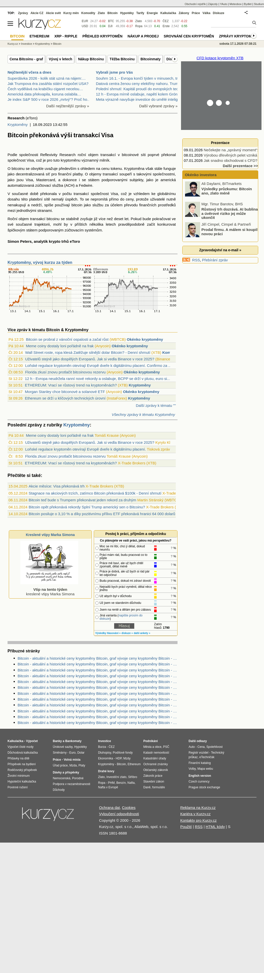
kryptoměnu (70, 160)
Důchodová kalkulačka (23, 752)
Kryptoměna (134, 168)
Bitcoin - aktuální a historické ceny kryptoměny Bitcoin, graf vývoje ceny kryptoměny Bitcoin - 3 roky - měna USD (98, 711)
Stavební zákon (153, 781)
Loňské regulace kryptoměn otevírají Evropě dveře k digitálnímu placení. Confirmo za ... (98, 365)
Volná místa (72, 759)
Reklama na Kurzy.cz (198, 807)
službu (97, 205)
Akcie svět (53, 13)
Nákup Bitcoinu (91, 59)
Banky (57, 741)
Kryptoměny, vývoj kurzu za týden (40, 262)
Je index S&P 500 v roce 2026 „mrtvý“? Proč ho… (49, 99)
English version (200, 775)
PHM (111, 783)
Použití (186, 826)
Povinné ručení (18, 787)
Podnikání (150, 741)
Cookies (129, 807)
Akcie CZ (36, 13)
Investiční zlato (116, 777)
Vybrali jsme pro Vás (114, 72)
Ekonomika (105, 758)
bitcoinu (18, 168)
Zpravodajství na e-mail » (220, 250)
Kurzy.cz (13, 43)
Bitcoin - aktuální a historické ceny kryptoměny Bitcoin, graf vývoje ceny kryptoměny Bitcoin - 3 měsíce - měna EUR (98, 687)
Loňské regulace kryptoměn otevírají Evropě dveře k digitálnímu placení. (85, 449)
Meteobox (236, 4)
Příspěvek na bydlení (22, 764)
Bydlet (248, 4)
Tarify (140, 13)
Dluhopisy (104, 752)
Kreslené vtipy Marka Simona (50, 535)
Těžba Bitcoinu (122, 59)
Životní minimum (19, 775)
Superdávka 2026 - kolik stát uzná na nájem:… (47, 78)
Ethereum (40, 36)
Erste (166, 26)
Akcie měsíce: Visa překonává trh (56, 486)
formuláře (158, 787)
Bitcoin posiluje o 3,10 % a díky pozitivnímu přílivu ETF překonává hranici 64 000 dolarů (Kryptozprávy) (115, 514)
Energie (152, 13)
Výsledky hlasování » (108, 633)
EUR (85, 21)
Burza (102, 747)
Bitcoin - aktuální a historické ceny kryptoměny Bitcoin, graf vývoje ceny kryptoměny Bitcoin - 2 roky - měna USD (98, 705)
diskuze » (127, 633)
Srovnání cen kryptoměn (189, 36)
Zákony (184, 13)
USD (85, 26)
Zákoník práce (152, 775)
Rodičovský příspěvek (22, 770)
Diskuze (218, 13)
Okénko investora (200, 175)
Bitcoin (112, 13)
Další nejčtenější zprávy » (67, 106)
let (126, 219)
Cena (201, 747)
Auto (192, 747)
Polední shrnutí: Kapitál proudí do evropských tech (138, 89)
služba (57, 185)
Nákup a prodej (143, 36)
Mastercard (45, 180)
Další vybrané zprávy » (158, 106)
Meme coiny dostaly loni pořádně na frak (60, 346)
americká (168, 180)
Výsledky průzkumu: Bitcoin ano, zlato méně (226, 191)
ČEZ (166, 21)
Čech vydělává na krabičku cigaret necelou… (45, 89)
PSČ (166, 747)
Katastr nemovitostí (156, 752)
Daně (147, 787)
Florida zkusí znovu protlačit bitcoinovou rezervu (65, 372)
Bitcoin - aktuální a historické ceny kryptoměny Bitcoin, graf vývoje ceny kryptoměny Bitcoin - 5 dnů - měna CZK (98, 693)
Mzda (73, 765)
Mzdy (127, 758)
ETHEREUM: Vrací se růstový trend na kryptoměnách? (71, 385)
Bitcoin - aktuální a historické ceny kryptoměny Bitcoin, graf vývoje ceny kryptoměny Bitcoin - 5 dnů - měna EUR (98, 664)
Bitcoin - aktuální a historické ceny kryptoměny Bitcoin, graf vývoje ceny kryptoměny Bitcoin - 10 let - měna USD (98, 717)
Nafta (131, 783)
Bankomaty (73, 741)
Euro (72, 752)
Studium (259, 4)
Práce (196, 13)
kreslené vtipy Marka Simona (49, 589)
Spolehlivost (214, 747)
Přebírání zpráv (215, 260)
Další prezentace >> (240, 166)
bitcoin (76, 205)
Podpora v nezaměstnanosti (71, 784)
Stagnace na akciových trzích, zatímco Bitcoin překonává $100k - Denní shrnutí (95, 493)
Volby (192, 768)
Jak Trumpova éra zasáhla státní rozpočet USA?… (50, 83)
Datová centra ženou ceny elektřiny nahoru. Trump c (140, 83)
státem (93, 180)
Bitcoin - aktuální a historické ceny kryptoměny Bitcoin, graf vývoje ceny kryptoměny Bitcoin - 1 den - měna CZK (98, 676)
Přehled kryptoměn (102, 36)
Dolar (80, 752)
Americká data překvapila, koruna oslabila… (44, 94)
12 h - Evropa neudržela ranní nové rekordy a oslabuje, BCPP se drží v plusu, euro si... (97, 378)
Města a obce (152, 747)
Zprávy (23, 13)
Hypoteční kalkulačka (22, 781)
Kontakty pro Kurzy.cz (198, 820)
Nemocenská (61, 778)
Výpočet (32, 741)
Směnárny (60, 752)
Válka (206, 13)
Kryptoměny (18, 124)
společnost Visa (21, 160)
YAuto (223, 4)
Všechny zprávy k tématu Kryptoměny (143, 414)
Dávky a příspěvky (66, 772)
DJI (110, 26)
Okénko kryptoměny (145, 339)
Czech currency (199, 781)
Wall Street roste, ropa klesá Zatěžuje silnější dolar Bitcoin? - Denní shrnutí (87, 352)
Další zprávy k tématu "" (156, 405)
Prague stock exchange (204, 787)
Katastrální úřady (154, 758)
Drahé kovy (106, 771)
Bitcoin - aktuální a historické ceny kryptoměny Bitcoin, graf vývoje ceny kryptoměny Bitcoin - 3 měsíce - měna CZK (98, 658)
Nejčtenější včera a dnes (29, 72)
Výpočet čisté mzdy (20, 747)
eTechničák (206, 757)
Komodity (88, 13)
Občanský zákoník (155, 770)
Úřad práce (60, 765)
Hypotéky (127, 13)
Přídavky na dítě (18, 758)
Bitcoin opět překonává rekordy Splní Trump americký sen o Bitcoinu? (87, 507)
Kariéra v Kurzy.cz (195, 814)
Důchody (59, 790)
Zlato (138, 21)
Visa (29, 180)
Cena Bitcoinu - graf (26, 59)
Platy (81, 765)
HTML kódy (215, 826)
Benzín (121, 783)
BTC (111, 21)
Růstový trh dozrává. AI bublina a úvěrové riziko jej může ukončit (229, 213)
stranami (44, 210)
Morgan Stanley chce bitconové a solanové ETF (65, 392)
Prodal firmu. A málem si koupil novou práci (229, 231)
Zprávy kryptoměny (239, 36)
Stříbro (132, 777)
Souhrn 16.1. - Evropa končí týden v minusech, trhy (139, 78)
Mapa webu (205, 768)
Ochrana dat (109, 807)
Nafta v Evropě (108, 787)
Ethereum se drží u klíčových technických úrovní (65, 398)
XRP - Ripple (65, 36)
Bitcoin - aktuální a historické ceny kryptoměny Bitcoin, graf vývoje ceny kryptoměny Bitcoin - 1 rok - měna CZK (98, 699)
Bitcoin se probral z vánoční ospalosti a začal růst (67, 339)
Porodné (77, 778)
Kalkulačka (168, 13)
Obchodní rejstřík (195, 4)
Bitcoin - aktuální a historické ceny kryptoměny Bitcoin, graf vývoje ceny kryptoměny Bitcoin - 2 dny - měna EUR (98, 722)
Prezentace (220, 143)
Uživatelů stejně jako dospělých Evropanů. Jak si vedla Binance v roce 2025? (89, 359)
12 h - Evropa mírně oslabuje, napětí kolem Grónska (140, 94)
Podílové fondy (123, 752)
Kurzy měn (71, 13)
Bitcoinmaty (151, 59)
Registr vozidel (198, 752)
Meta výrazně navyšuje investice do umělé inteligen (139, 99)
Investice (26, 43)
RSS (196, 260)
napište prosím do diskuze (121, 617)
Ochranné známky (155, 764)
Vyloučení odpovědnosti (119, 814)
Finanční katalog (200, 763)
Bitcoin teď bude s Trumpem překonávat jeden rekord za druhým (82, 500)
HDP (119, 758)
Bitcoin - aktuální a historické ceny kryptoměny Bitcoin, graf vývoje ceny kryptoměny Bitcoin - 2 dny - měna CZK (98, 681)
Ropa (139, 26)
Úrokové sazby (62, 747)
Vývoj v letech (60, 59)
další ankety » (142, 633)
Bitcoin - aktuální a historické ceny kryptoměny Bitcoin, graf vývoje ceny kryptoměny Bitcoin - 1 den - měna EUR (98, 670)
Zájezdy (213, 4)
